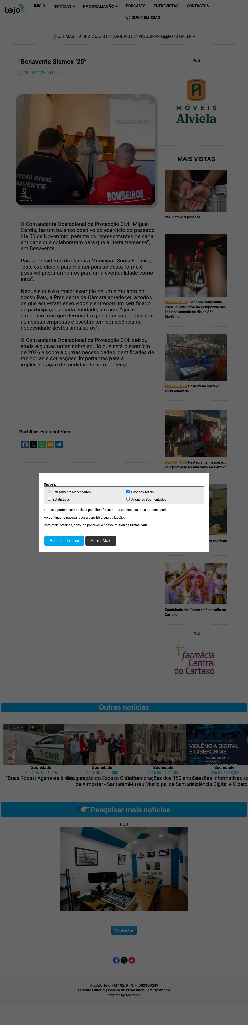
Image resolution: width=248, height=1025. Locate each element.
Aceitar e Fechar (64, 540)
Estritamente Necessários (69, 492)
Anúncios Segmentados (146, 499)
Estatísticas (59, 499)
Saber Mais (101, 540)
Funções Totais (140, 492)
